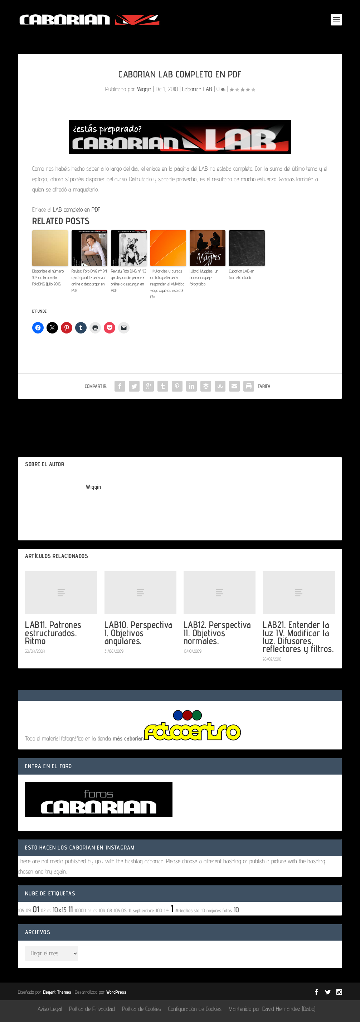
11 (70, 909)
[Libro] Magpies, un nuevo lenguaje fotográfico (204, 277)
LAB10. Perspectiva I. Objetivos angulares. (138, 632)
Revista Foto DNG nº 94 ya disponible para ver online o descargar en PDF (89, 280)
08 (109, 910)
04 (90, 911)
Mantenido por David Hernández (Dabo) (272, 1008)
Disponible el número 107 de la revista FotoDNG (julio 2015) (48, 277)
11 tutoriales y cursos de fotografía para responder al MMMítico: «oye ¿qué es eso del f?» (167, 283)
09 (28, 910)
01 (36, 909)
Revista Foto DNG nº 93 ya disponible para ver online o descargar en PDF (128, 280)
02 (43, 910)
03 (49, 911)
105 (21, 910)
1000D (80, 910)
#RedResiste (187, 910)
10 (236, 909)
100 (159, 910)
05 (95, 911)
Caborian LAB (197, 89)
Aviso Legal (50, 1008)
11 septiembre (141, 910)
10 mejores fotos (216, 910)
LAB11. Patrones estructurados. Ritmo (53, 632)
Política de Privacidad (92, 1008)
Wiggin (144, 89)
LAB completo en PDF (76, 209)
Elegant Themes (57, 992)
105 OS (120, 910)
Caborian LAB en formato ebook (241, 274)
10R (102, 910)
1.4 (166, 910)
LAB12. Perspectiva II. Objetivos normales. (217, 632)
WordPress (116, 992)
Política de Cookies (141, 1008)
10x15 (60, 909)
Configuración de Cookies (195, 1008)
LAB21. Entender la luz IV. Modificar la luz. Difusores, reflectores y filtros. (298, 636)
